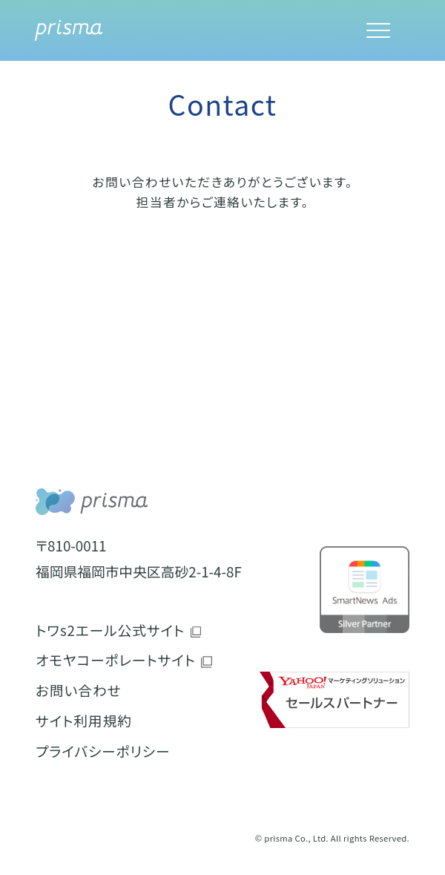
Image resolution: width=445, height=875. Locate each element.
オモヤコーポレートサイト (116, 659)
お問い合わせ (79, 690)
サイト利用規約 (84, 720)
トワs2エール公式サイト (110, 630)
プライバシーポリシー (103, 751)
